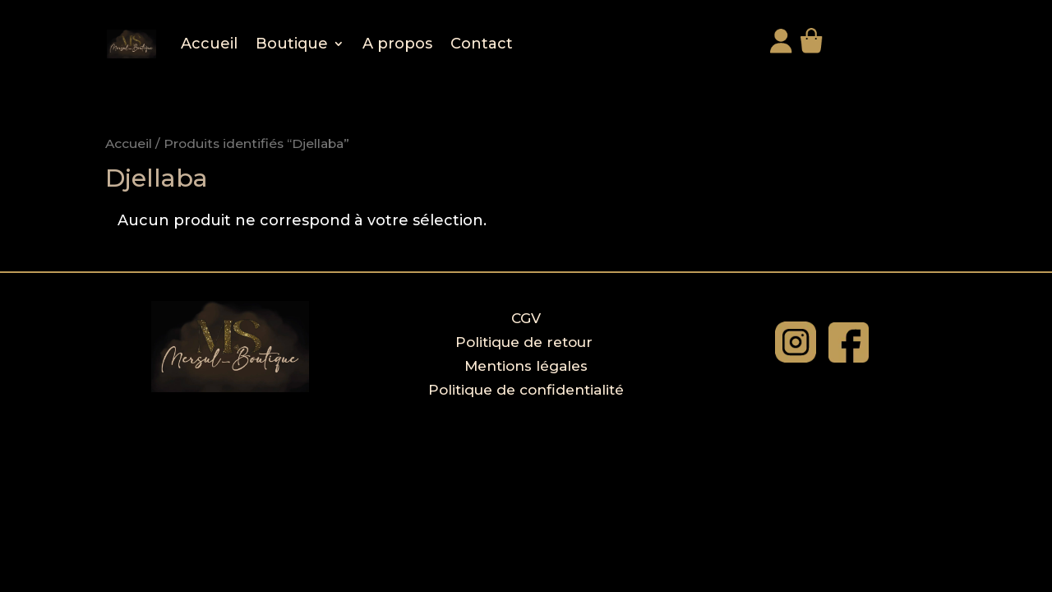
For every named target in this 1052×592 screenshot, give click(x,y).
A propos (397, 44)
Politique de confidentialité (526, 390)
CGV (526, 318)
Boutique (292, 44)
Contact (481, 44)
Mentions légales (526, 366)
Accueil (209, 44)
